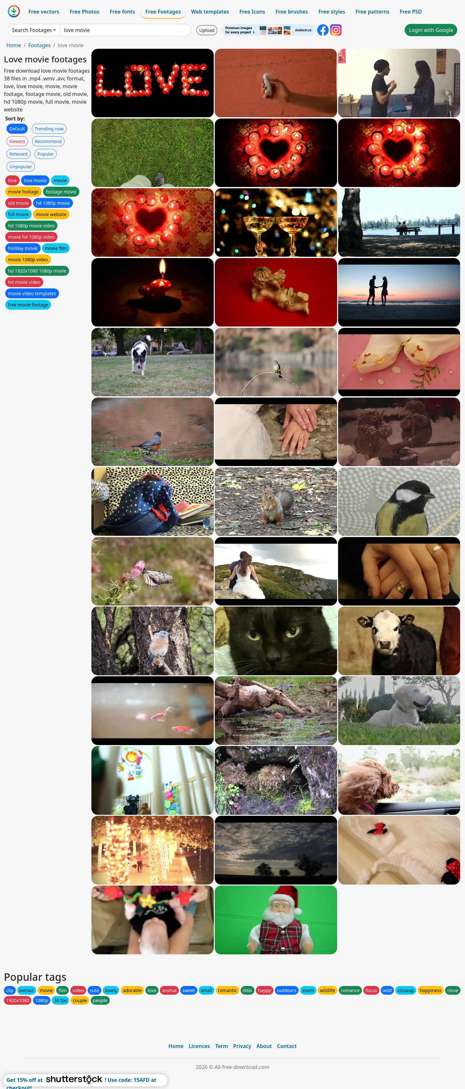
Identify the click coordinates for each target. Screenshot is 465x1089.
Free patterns (372, 11)
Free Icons (252, 11)
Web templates (210, 11)
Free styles (331, 11)
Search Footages (32, 30)
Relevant (18, 154)
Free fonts (122, 11)
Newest (17, 141)
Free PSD (411, 11)
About (264, 1046)
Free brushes (291, 11)
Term (221, 1046)
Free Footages (163, 11)
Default (17, 129)
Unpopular (20, 166)
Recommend (48, 141)
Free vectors (43, 11)
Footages (39, 45)
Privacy (242, 1046)
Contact (287, 1046)
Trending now (49, 129)
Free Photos (84, 11)
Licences (199, 1046)
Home (13, 45)
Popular (45, 154)
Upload (206, 30)
